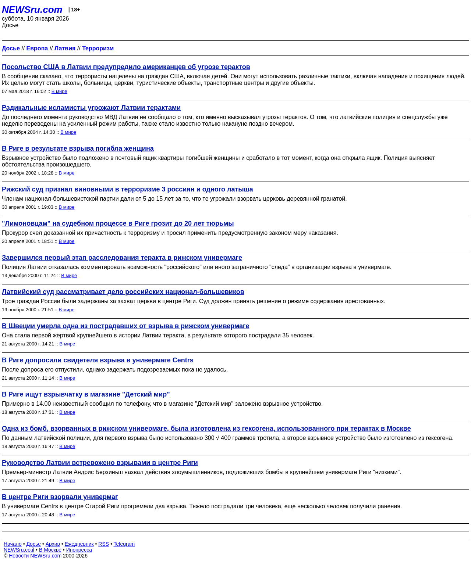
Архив (53, 544)
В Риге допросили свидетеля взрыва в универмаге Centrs (98, 360)
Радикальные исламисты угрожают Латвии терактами (91, 107)
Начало (13, 544)
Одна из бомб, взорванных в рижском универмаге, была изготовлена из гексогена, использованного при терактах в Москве (206, 428)
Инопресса (79, 550)
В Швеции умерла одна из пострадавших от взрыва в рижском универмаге (125, 326)
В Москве (50, 550)
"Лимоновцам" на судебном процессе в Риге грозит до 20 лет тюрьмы (118, 223)
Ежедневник (79, 544)
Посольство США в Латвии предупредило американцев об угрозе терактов (126, 67)
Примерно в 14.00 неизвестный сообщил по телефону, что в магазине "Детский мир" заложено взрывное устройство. (162, 404)
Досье (33, 544)
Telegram (124, 544)
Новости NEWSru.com (35, 556)
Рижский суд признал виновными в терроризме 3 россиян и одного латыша (127, 189)
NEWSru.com (32, 9)
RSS (103, 544)
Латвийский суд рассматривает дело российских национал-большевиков (123, 291)
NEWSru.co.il (19, 550)
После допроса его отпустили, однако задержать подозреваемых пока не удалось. (115, 369)
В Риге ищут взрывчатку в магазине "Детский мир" (86, 394)
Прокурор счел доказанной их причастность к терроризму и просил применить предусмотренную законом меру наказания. (170, 233)
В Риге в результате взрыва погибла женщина (78, 148)
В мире (59, 91)
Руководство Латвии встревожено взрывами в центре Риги (100, 462)
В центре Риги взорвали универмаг (60, 497)
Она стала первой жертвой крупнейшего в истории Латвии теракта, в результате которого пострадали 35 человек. (158, 335)
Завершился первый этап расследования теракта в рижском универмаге (122, 257)
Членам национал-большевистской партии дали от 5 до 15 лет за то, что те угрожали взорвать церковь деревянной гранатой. (174, 199)
